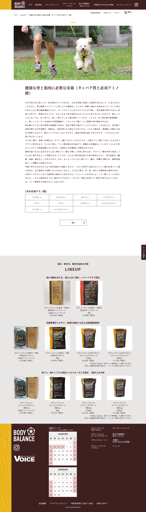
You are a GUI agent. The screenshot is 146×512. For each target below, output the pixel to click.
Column (23, 15)
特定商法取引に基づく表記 (82, 503)
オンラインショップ (121, 428)
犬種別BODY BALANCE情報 (121, 440)
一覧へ (73, 222)
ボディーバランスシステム (98, 446)
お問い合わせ (101, 503)
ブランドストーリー (99, 439)
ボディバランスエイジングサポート (99, 435)
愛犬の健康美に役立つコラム (119, 435)
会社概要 (42, 503)
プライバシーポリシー (58, 503)
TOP (15, 15)
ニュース (116, 445)
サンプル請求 (143, 252)
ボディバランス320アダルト (97, 429)
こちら (109, 365)
